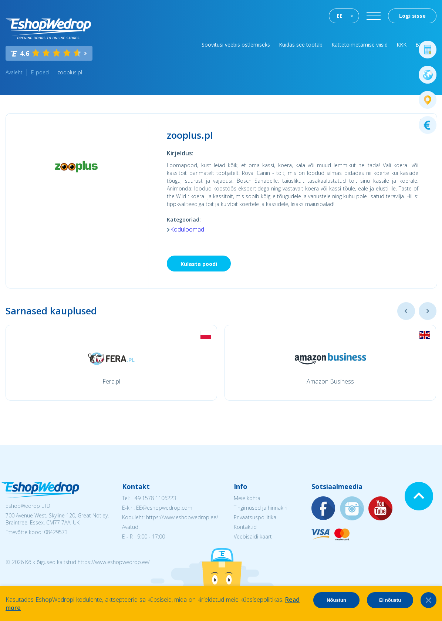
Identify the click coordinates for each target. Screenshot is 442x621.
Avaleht (14, 72)
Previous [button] (406, 311)
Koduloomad (187, 229)
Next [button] (427, 311)
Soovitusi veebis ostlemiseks (236, 44)
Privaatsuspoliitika (255, 517)
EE (340, 15)
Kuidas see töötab (301, 44)
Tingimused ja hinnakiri (260, 507)
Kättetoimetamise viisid (359, 44)
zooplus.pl (69, 72)
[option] (111, 363)
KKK (401, 44)
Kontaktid (245, 526)
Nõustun (336, 600)
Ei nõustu (390, 600)
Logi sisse (412, 15)
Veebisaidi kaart (253, 536)
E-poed (40, 72)
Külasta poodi (198, 263)
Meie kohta (247, 498)
